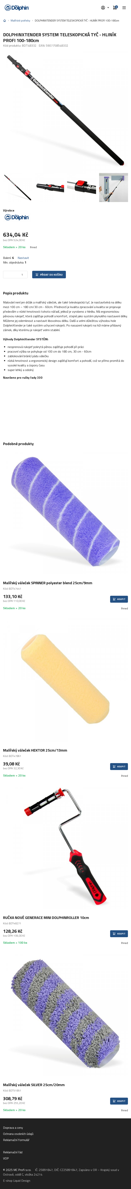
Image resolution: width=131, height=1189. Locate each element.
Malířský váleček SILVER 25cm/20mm (34, 1085)
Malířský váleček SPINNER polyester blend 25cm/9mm (47, 583)
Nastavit (23, 257)
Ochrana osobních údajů (18, 1133)
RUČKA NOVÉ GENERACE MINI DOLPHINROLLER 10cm (46, 917)
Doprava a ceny (13, 1127)
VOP (6, 1158)
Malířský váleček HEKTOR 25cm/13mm (35, 750)
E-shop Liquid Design (16, 1180)
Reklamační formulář (16, 1140)
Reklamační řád (12, 1152)
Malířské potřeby (20, 20)
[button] (124, 8)
